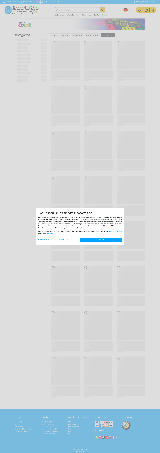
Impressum (50, 233)
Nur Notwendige (43, 240)
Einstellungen (63, 240)
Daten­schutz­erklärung (115, 231)
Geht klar (101, 240)
